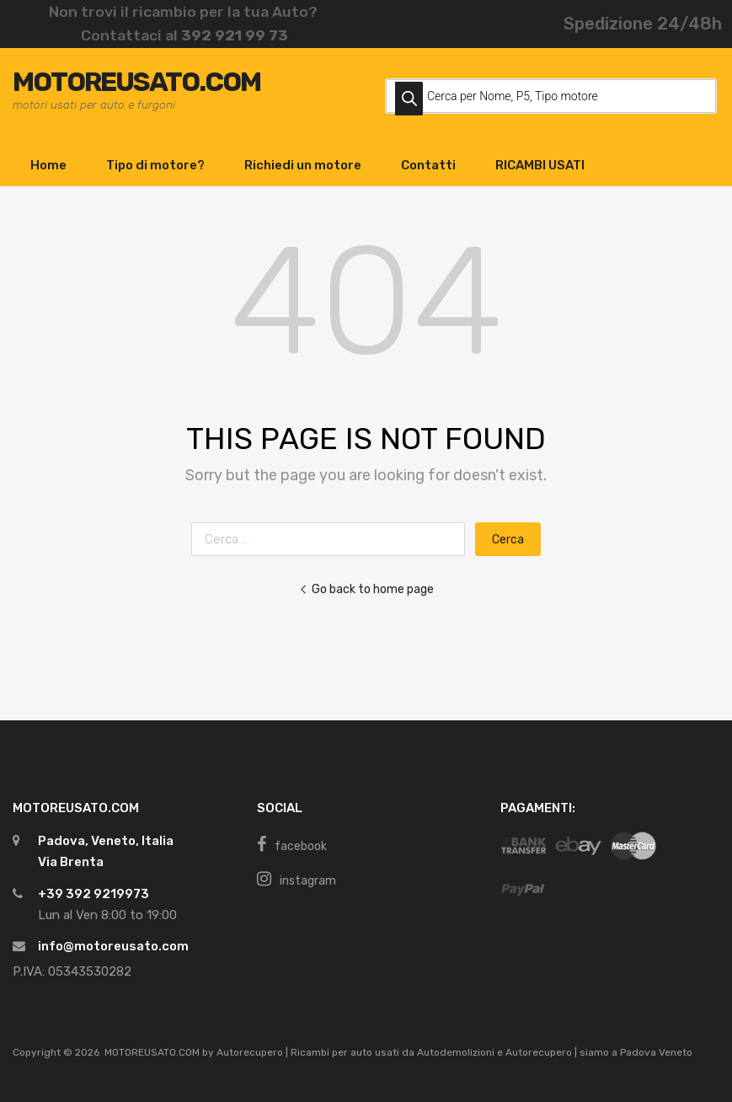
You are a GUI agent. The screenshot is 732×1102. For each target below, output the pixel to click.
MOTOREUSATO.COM (136, 82)
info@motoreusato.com (113, 946)
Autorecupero (249, 1052)
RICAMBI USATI (540, 165)
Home (48, 165)
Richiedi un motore (302, 165)
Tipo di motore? (155, 165)
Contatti (428, 165)
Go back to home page (366, 589)
